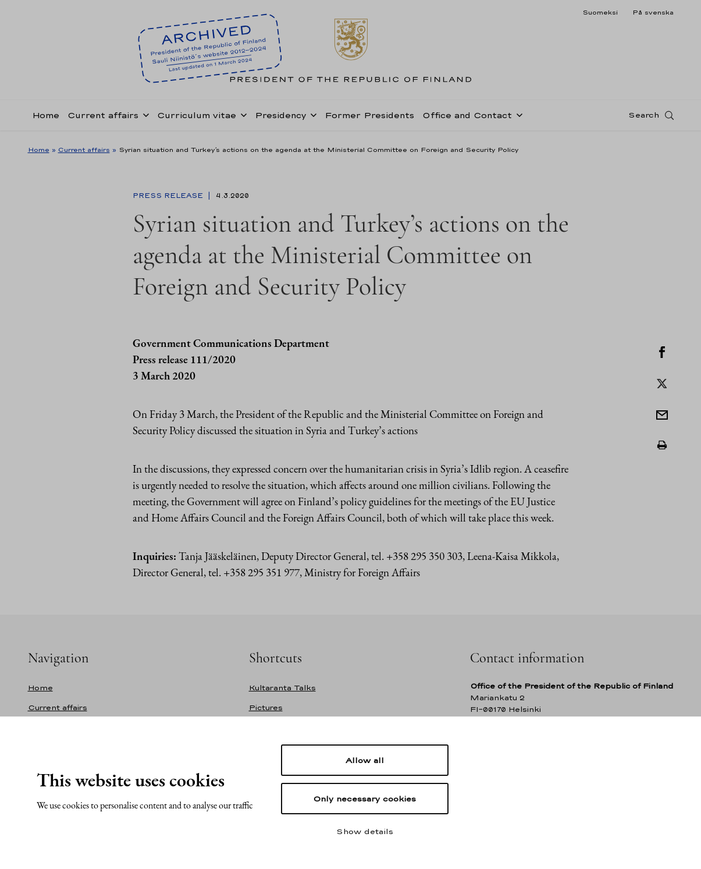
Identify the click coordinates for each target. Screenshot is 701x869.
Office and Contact (467, 118)
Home (45, 118)
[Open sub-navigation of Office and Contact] (517, 118)
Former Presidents (369, 118)
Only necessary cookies (364, 798)
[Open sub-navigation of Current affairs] (143, 118)
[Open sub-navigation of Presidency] (311, 118)
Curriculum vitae (196, 118)
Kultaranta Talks (282, 688)
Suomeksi (600, 12)
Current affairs (102, 118)
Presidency (280, 118)
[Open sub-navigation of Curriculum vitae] (241, 118)
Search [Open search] (643, 118)
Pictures (266, 707)
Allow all (365, 760)
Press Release (169, 195)
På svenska (653, 12)
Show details (364, 831)
